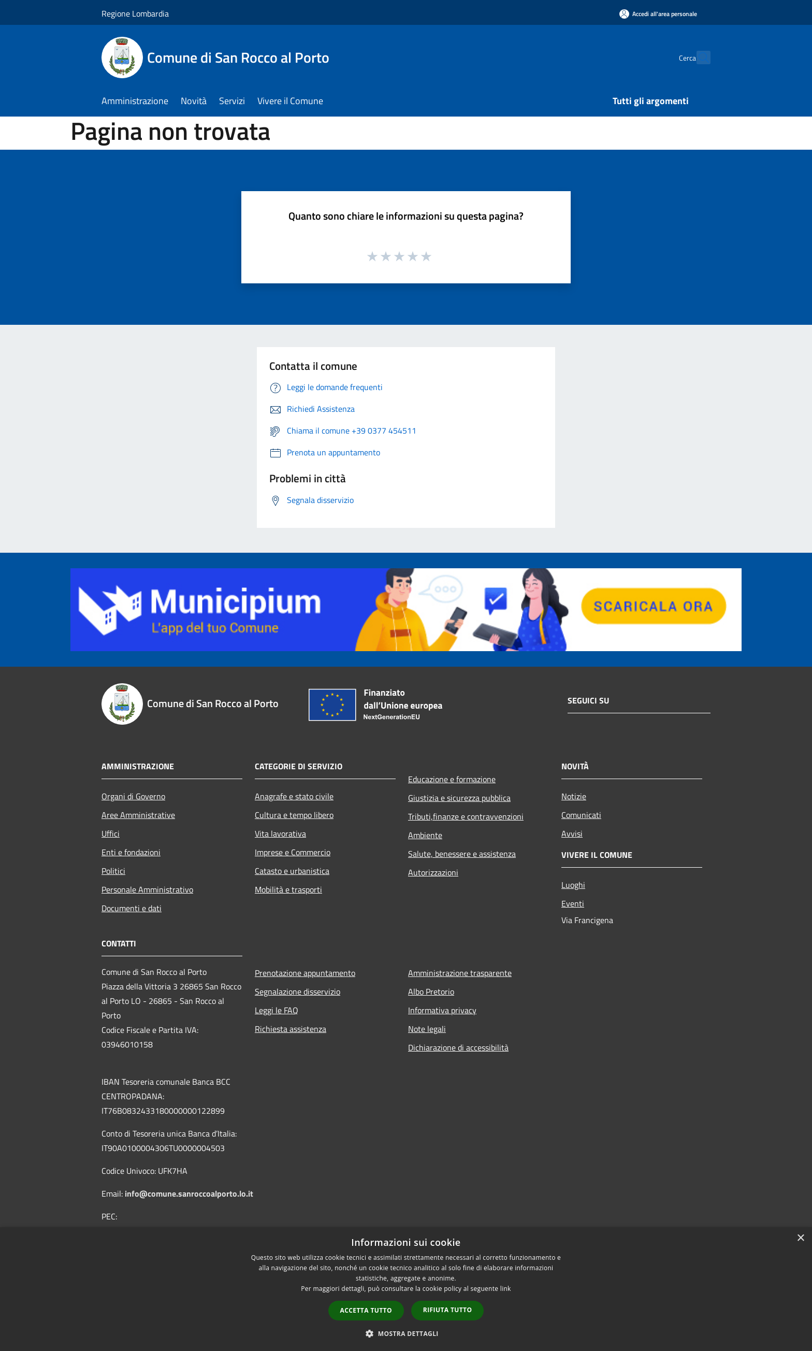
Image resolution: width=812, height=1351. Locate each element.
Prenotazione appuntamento (305, 973)
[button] (406, 1333)
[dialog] (406, 1289)
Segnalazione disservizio (297, 991)
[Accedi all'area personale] (658, 14)
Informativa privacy (442, 1010)
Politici (113, 871)
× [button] (800, 1238)
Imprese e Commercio (292, 852)
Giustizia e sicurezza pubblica (459, 798)
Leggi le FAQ (276, 1010)
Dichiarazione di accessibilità (458, 1047)
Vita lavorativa (280, 833)
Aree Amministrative (138, 815)
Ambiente (425, 835)
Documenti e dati (132, 908)
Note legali (427, 1029)
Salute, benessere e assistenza (462, 853)
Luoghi (573, 885)
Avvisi (572, 833)
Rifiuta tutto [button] (447, 1309)
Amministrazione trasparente (460, 973)
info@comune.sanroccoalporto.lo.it (189, 1193)
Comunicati (581, 815)
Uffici (111, 833)
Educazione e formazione (452, 779)
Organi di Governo (133, 796)
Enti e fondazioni (131, 852)
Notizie (573, 796)
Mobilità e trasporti (288, 889)
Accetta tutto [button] (366, 1310)
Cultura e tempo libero (294, 815)
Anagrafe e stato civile (294, 796)
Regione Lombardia (135, 13)
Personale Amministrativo (147, 889)
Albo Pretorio (431, 991)
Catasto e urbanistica (292, 871)
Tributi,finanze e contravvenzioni (466, 816)
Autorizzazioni (433, 872)
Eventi (572, 903)
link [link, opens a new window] (505, 1288)
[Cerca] (698, 57)
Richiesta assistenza (290, 1029)
